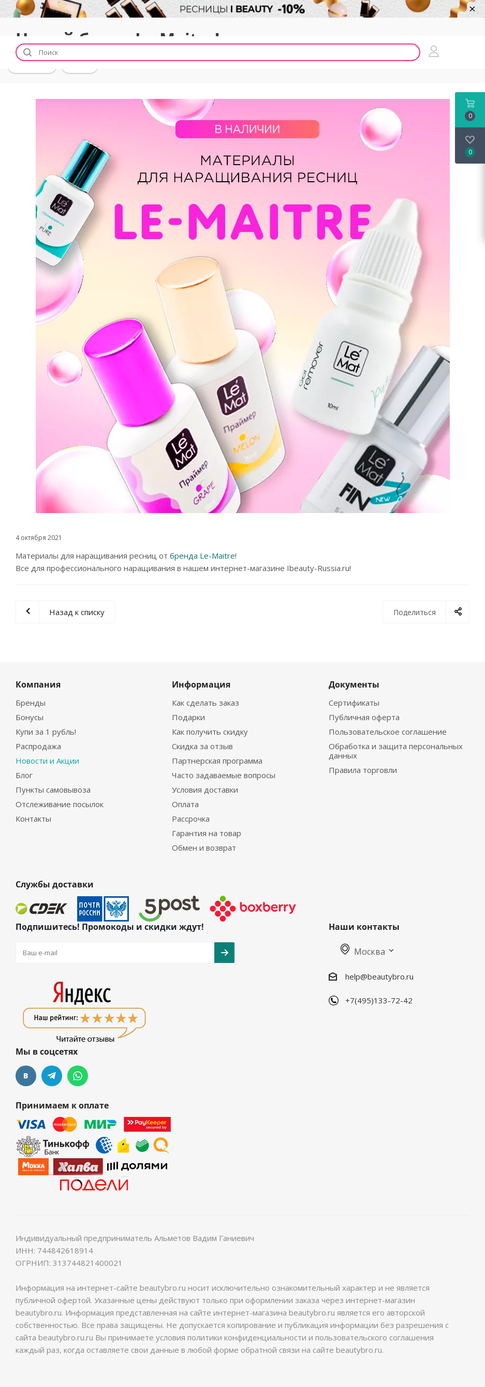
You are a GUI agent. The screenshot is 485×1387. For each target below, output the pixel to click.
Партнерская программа (217, 760)
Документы (354, 684)
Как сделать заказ (205, 702)
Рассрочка (191, 818)
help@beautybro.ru (379, 976)
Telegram (51, 1075)
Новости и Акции (47, 760)
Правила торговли (363, 770)
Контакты (33, 818)
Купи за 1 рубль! (46, 731)
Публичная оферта (364, 717)
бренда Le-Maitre (202, 555)
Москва (363, 951)
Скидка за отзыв (202, 746)
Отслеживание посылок (60, 804)
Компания (38, 684)
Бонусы (29, 717)
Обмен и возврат (204, 847)
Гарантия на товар (206, 833)
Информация (201, 684)
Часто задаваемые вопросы (223, 775)
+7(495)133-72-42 (379, 1000)
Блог (24, 775)
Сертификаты (354, 702)
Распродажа (38, 746)
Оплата (185, 804)
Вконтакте (26, 1075)
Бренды (31, 702)
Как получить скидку (210, 731)
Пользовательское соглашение (388, 731)
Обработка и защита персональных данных (396, 751)
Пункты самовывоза (53, 789)
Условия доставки (205, 789)
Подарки (188, 717)
